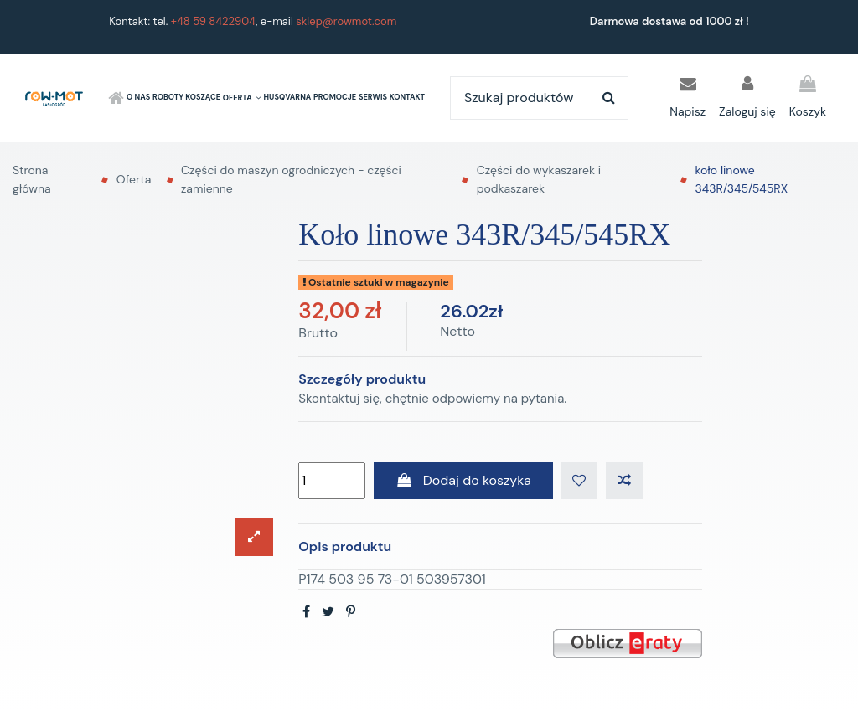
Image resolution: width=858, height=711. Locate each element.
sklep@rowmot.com (346, 21)
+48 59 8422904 (213, 21)
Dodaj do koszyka (463, 480)
